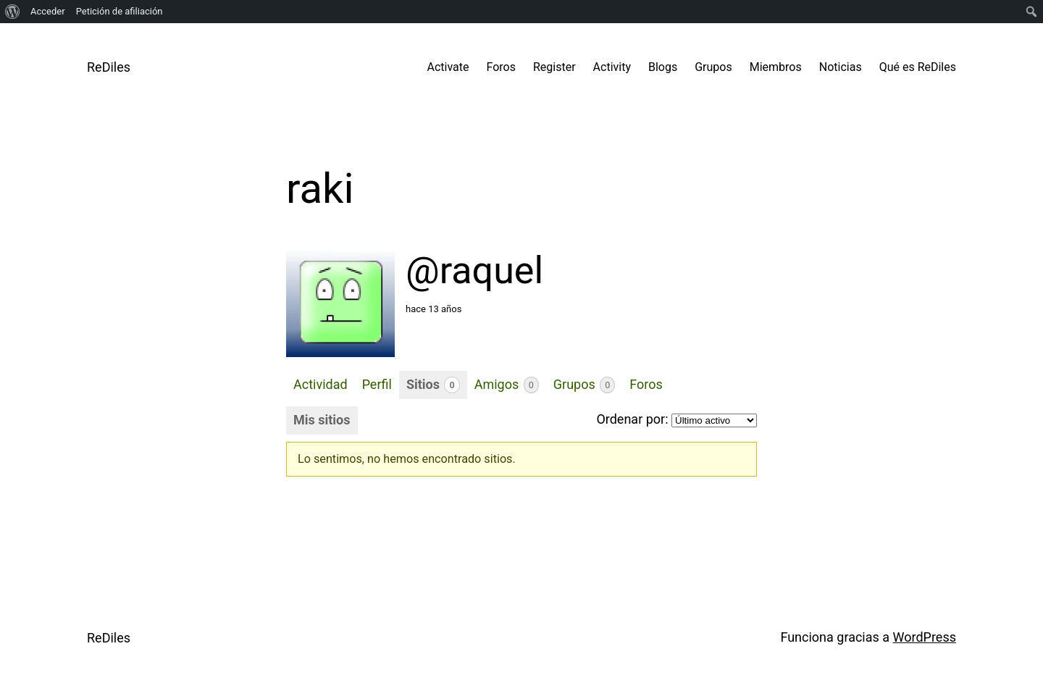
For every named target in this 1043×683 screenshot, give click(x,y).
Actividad (320, 384)
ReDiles (108, 67)
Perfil (377, 384)
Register (554, 67)
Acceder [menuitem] (47, 11)
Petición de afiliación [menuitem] (119, 11)
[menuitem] (12, 11)
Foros (501, 67)
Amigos (506, 385)
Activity (612, 67)
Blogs (662, 67)
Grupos (713, 67)
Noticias (840, 67)
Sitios (433, 385)
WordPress (924, 637)
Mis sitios (322, 419)
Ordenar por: (632, 419)
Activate (448, 67)
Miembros (776, 67)
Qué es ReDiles (917, 67)
